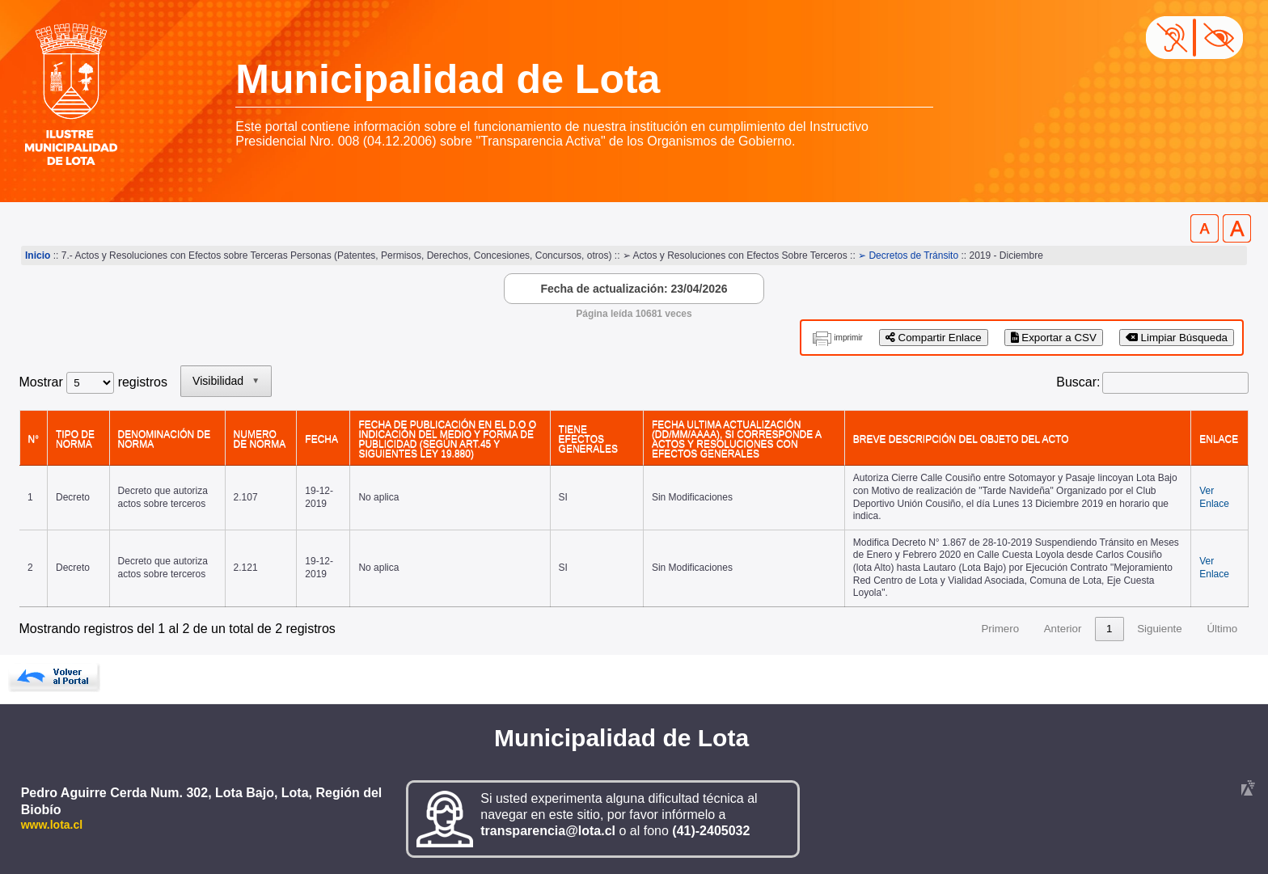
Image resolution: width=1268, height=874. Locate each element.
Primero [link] (1000, 629)
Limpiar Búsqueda (1177, 337)
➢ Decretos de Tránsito (908, 255)
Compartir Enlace (933, 337)
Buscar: (1078, 382)
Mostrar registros (93, 382)
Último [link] (1222, 629)
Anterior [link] (1063, 629)
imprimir (848, 337)
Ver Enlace (1214, 497)
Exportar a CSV (1054, 337)
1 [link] (1109, 629)
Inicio (37, 255)
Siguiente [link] (1159, 629)
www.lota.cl (52, 824)
